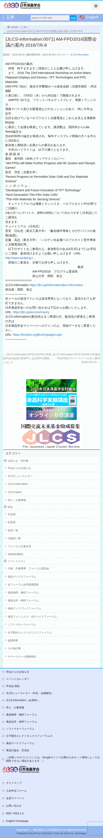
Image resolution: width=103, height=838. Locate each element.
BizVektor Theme (51, 833)
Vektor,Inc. (69, 833)
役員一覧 (13, 530)
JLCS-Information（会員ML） (23, 700)
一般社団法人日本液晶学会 (46, 829)
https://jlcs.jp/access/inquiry (31, 312)
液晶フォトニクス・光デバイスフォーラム (32, 616)
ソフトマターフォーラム (22, 624)
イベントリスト (17, 561)
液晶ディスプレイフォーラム (24, 608)
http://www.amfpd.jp (18, 258)
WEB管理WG (15, 554)
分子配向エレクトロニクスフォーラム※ (29, 735)
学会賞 (12, 514)
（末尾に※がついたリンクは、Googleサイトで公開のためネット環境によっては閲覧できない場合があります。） (53, 759)
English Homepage (17, 821)
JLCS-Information (79, 54)
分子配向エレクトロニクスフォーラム (30, 632)
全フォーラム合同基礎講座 (23, 584)
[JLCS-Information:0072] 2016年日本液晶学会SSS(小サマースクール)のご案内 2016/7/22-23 (76, 358)
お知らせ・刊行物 (18, 460)
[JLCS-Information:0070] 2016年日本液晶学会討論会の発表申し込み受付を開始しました (27, 358)
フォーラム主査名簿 (19, 546)
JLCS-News (14, 492)
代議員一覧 (14, 538)
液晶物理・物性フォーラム (23, 592)
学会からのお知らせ (19, 468)
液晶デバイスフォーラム (22, 576)
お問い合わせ (14, 805)
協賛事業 (13, 640)
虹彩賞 (12, 522)
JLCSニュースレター (20, 476)
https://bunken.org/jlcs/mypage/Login (37, 334)
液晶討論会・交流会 (17, 750)
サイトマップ (14, 782)
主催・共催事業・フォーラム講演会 (28, 568)
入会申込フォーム (16, 790)
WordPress (34, 833)
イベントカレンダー (17, 678)
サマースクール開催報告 (22, 656)
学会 (10, 507)
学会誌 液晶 (13, 686)
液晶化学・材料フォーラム (23, 600)
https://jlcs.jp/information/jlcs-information (56, 285)
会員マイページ (15, 798)
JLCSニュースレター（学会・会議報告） (30, 693)
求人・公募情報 (17, 500)
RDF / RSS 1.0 (14, 813)
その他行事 (14, 648)
